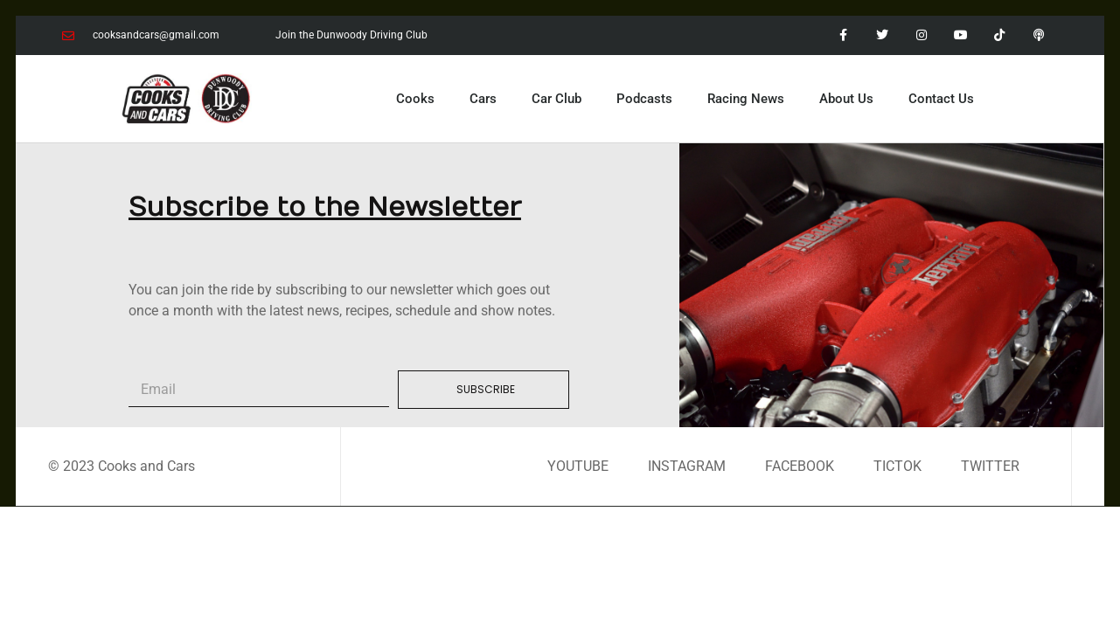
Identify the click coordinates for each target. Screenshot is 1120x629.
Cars (483, 99)
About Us (846, 99)
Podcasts (644, 99)
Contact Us (941, 99)
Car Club (556, 99)
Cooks (415, 99)
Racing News (745, 99)
